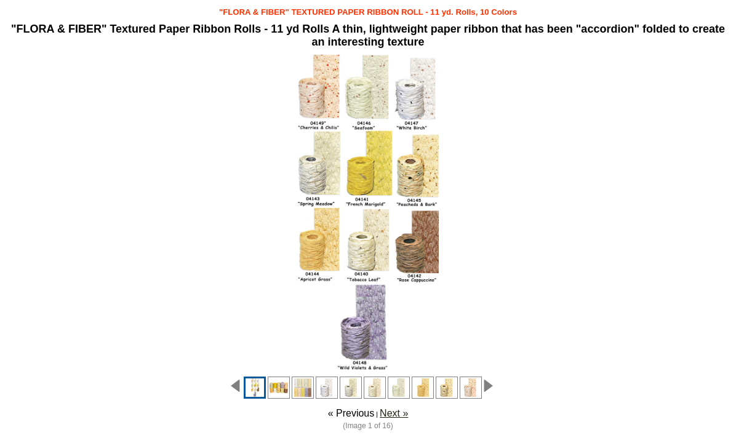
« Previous (351, 413)
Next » (394, 413)
